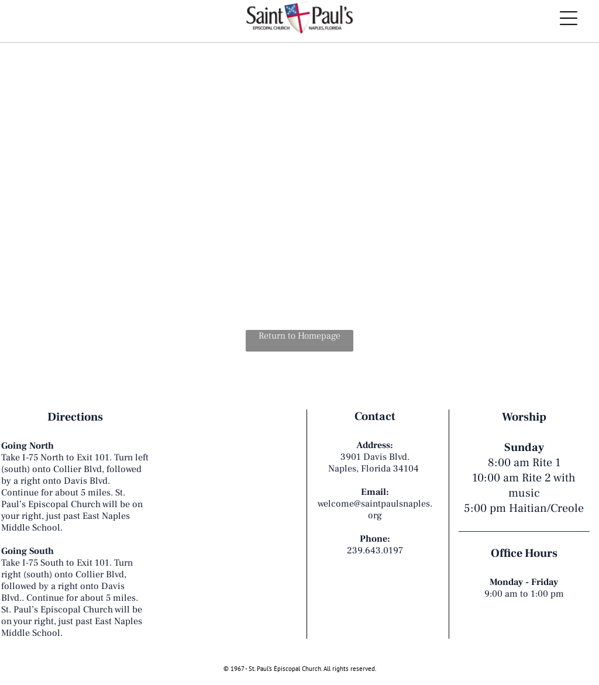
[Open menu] (568, 18)
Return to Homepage (299, 336)
